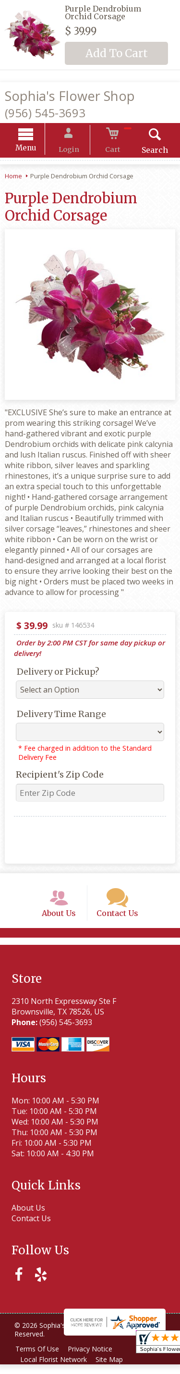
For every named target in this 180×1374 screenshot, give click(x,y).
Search (146, 151)
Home (13, 177)
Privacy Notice (94, 1358)
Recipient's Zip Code (56, 775)
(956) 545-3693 (45, 113)
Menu (34, 149)
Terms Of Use (38, 1358)
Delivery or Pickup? (54, 673)
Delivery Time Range (57, 715)
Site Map (113, 1369)
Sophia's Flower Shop (70, 96)
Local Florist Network (55, 1369)
